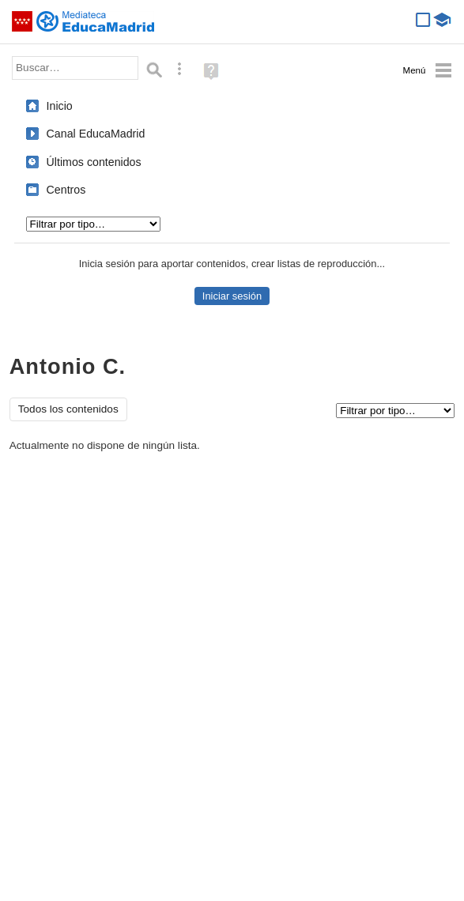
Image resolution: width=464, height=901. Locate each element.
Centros (66, 189)
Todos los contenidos (68, 409)
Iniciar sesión (232, 296)
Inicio (60, 106)
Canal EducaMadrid (96, 133)
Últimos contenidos (94, 162)
